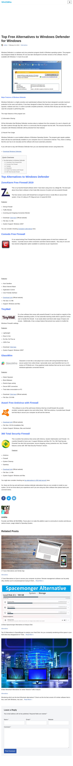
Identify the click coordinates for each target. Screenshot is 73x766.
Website (50, 721)
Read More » (40, 582)
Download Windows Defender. (12, 152)
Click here (13, 218)
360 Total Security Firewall (13, 172)
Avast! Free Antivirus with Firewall (14, 170)
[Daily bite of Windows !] (6, 2)
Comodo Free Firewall (12, 164)
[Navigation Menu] (70, 2)
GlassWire (9, 168)
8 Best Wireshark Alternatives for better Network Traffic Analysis (21, 691)
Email (28, 721)
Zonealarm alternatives (25, 229)
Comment (7, 728)
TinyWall (8, 166)
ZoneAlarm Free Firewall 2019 (14, 162)
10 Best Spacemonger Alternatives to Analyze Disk (17, 626)
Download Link (7, 298)
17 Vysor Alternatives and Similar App (13, 572)
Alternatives (24, 45)
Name (6, 721)
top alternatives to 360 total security (36, 482)
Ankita (5, 45)
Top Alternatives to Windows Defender (14, 160)
